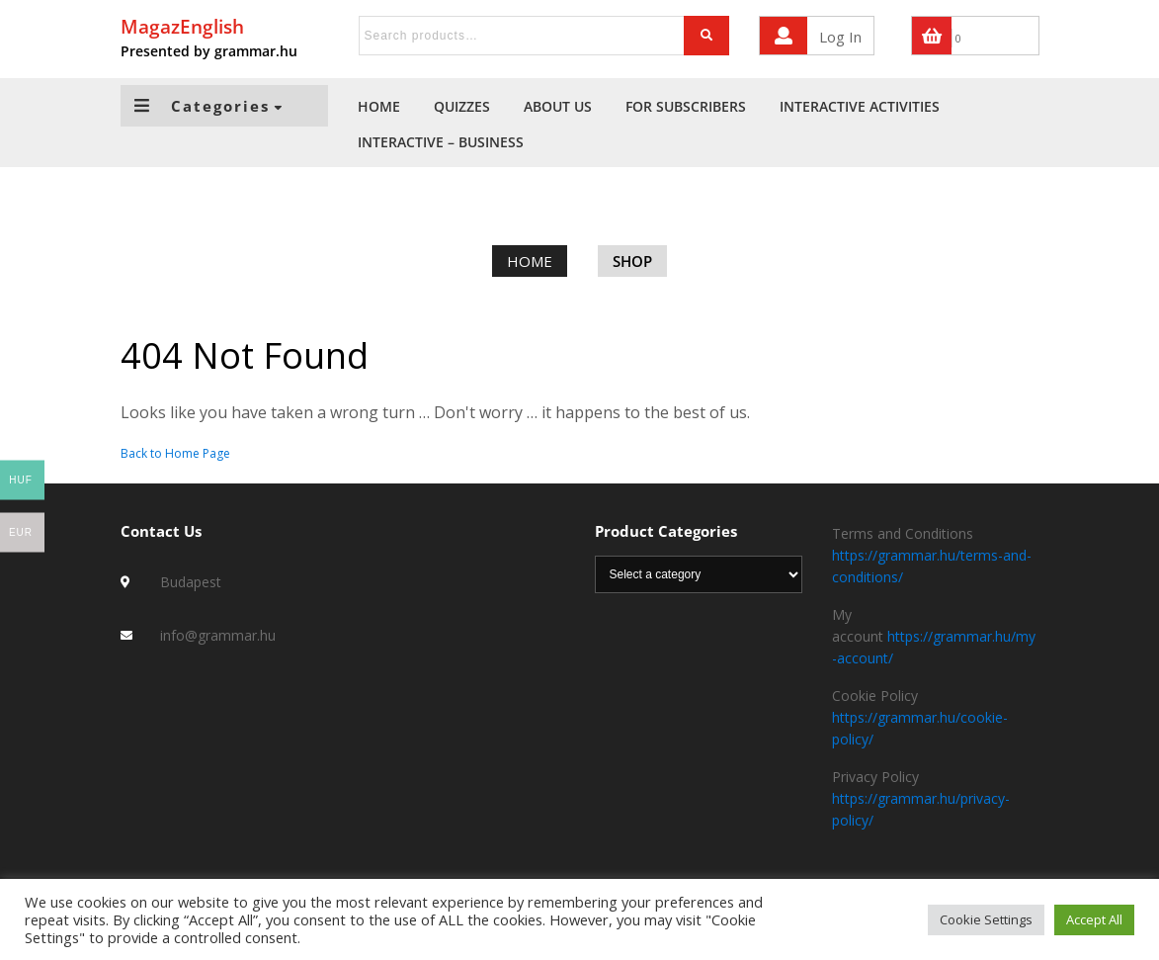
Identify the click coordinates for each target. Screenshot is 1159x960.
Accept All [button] (1094, 919)
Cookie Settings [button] (986, 919)
